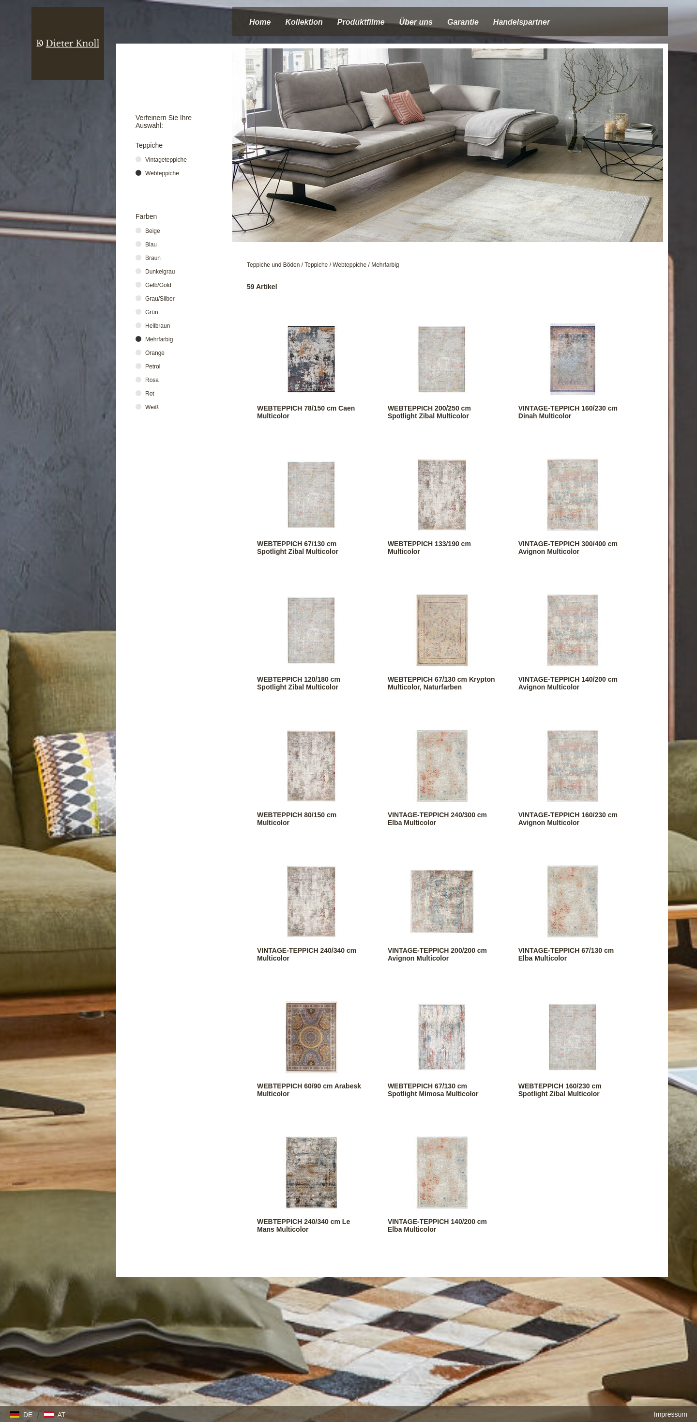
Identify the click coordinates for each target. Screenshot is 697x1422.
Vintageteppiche (166, 159)
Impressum (670, 1414)
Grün (151, 312)
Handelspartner (521, 22)
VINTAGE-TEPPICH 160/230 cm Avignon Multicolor (568, 818)
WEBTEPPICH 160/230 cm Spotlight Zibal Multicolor (560, 1090)
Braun (153, 258)
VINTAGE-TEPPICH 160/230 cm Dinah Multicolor (568, 412)
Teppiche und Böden (273, 264)
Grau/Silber (160, 298)
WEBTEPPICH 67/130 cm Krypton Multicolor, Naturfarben (441, 683)
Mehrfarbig (385, 264)
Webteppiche (349, 264)
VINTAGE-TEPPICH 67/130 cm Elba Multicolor (566, 954)
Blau (151, 244)
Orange (155, 353)
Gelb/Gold (158, 285)
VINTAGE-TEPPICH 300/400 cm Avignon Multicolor (568, 547)
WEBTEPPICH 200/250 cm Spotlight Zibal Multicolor (429, 412)
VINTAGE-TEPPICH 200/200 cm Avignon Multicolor (437, 954)
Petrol (152, 366)
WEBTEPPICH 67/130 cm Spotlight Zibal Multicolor (297, 547)
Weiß (152, 407)
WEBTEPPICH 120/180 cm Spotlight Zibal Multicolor (298, 683)
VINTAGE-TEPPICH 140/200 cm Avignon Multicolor (568, 683)
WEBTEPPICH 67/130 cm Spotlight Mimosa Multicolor (433, 1090)
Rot (149, 393)
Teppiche (316, 264)
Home (260, 22)
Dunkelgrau (160, 271)
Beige (152, 231)
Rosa (152, 380)
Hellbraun (157, 325)
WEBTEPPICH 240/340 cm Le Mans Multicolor (303, 1225)
